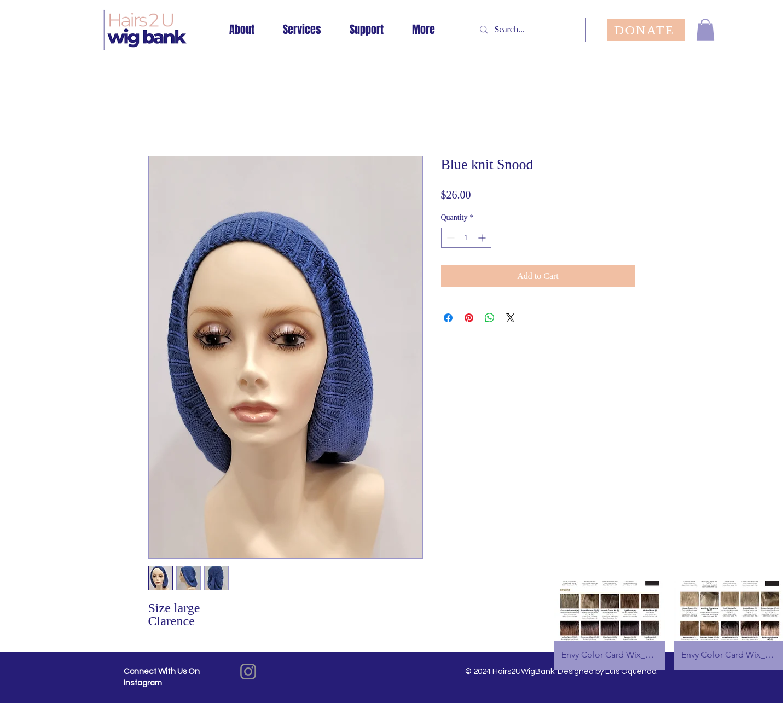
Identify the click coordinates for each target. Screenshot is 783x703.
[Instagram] (248, 671)
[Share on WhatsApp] (489, 317)
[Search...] (528, 30)
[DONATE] (646, 30)
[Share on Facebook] (448, 317)
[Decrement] (449, 237)
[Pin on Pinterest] (468, 317)
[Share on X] (510, 317)
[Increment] (483, 237)
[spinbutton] (466, 237)
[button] (705, 30)
